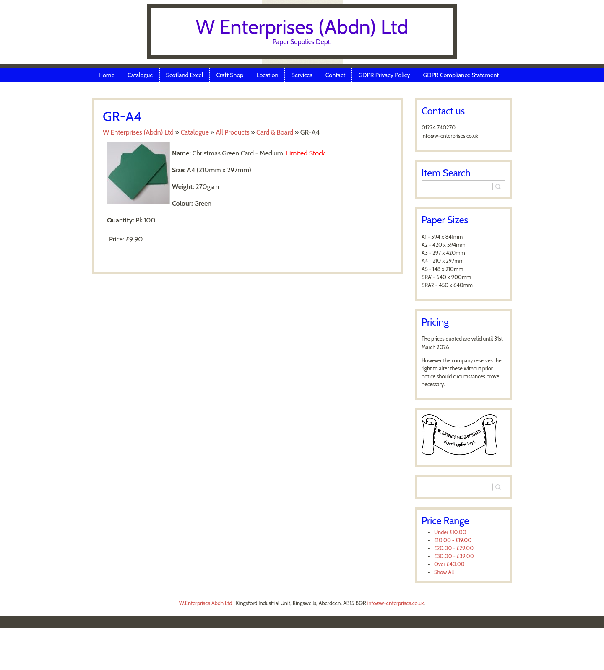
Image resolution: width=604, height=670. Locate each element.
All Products (232, 132)
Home (107, 75)
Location (267, 75)
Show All (444, 572)
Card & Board (274, 132)
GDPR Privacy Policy (384, 75)
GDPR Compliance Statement (461, 75)
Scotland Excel (184, 75)
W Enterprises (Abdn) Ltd (302, 27)
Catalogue (140, 75)
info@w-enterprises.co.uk (395, 603)
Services (301, 75)
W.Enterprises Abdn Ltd (205, 603)
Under (450, 532)
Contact (335, 75)
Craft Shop (229, 75)
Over (449, 564)
